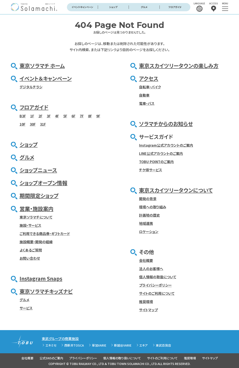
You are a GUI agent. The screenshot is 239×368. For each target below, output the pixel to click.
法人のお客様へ (151, 268)
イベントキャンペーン (82, 7)
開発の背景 (147, 198)
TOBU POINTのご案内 (156, 161)
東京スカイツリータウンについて (176, 190)
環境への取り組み (152, 206)
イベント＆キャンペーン (46, 78)
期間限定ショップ (39, 195)
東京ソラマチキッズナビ (46, 291)
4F (57, 115)
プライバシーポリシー (155, 285)
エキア (143, 345)
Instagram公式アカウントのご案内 (166, 145)
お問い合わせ (30, 258)
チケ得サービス (150, 169)
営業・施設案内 (36, 208)
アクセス (148, 78)
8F (90, 115)
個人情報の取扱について (157, 276)
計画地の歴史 (149, 215)
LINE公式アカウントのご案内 (161, 153)
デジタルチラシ (31, 86)
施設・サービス (30, 225)
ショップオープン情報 (43, 182)
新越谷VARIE (122, 345)
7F (82, 115)
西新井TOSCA (74, 345)
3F (49, 115)
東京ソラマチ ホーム (42, 65)
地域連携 (146, 223)
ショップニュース (38, 170)
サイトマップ (148, 309)
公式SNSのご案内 (51, 358)
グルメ (144, 7)
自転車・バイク (150, 86)
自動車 (144, 95)
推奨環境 (146, 301)
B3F (23, 115)
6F (73, 115)
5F (65, 115)
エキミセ (50, 345)
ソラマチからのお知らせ (166, 123)
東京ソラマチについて (36, 217)
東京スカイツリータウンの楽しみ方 (179, 65)
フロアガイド (175, 7)
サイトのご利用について (156, 293)
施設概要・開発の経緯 (36, 241)
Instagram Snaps (41, 278)
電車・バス (146, 103)
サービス (26, 308)
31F (43, 124)
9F (98, 115)
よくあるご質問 (31, 250)
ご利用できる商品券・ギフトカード (45, 233)
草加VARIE (99, 345)
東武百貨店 (163, 345)
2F (40, 115)
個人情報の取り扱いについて (122, 358)
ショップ (113, 7)
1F (32, 115)
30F (33, 124)
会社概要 (146, 260)
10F (22, 124)
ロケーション (148, 231)
